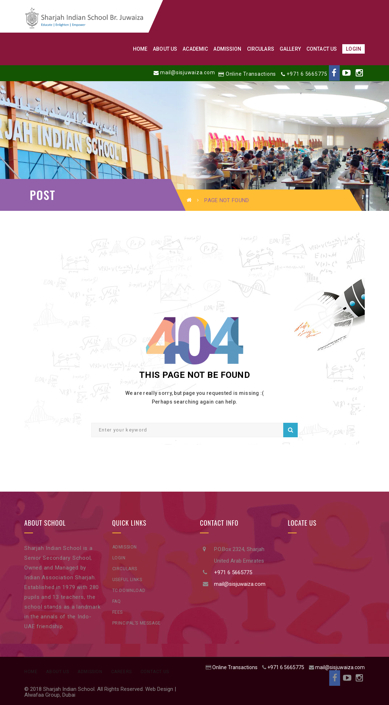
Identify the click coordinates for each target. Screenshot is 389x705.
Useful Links (127, 579)
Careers (121, 671)
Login (119, 557)
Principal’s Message (136, 623)
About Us (57, 671)
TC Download (129, 590)
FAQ (116, 601)
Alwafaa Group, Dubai (49, 695)
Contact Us (155, 671)
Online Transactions (251, 74)
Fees (117, 612)
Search (290, 430)
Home (30, 671)
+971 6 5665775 (306, 74)
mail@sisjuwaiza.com (187, 72)
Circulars (124, 568)
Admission (124, 547)
